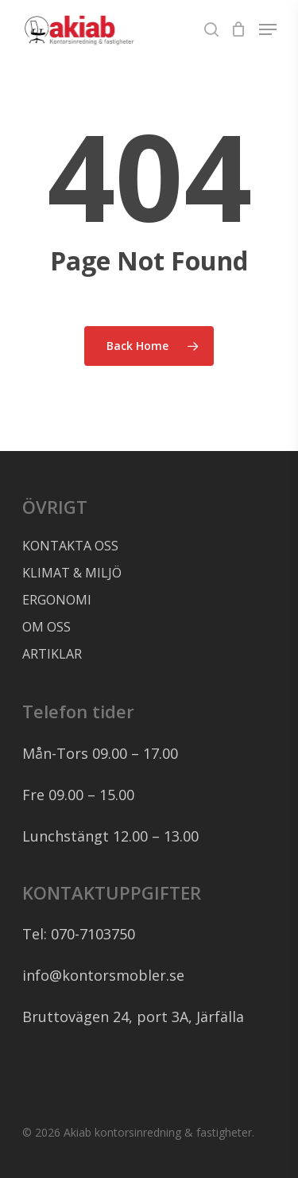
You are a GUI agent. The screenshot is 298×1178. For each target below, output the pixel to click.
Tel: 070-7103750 (78, 933)
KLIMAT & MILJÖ (72, 572)
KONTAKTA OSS (70, 545)
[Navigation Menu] (268, 29)
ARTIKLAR (52, 654)
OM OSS (46, 627)
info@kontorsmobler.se (103, 975)
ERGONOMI (56, 599)
